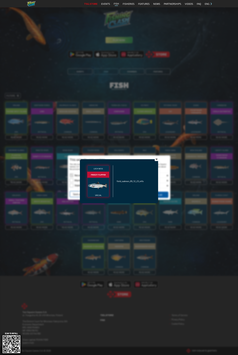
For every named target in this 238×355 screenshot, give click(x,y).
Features (144, 3)
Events (105, 3)
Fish (116, 4)
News (156, 3)
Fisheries (128, 3)
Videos (189, 3)
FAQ (199, 3)
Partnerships (172, 3)
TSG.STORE (90, 3)
